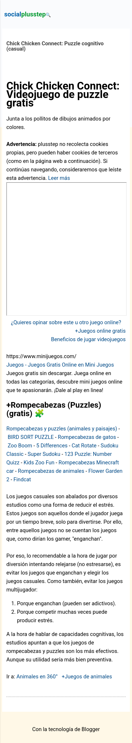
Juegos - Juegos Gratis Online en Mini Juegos (60, 365)
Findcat (22, 479)
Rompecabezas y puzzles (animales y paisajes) (61, 428)
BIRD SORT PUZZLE (31, 437)
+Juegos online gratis (100, 331)
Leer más (59, 178)
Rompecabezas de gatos (87, 437)
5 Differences (52, 445)
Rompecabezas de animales (51, 471)
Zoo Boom (20, 445)
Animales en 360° (37, 676)
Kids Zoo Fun (39, 462)
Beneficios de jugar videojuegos (88, 339)
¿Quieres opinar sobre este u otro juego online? (66, 322)
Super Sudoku (44, 454)
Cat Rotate (84, 445)
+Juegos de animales (87, 676)
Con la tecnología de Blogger (66, 729)
